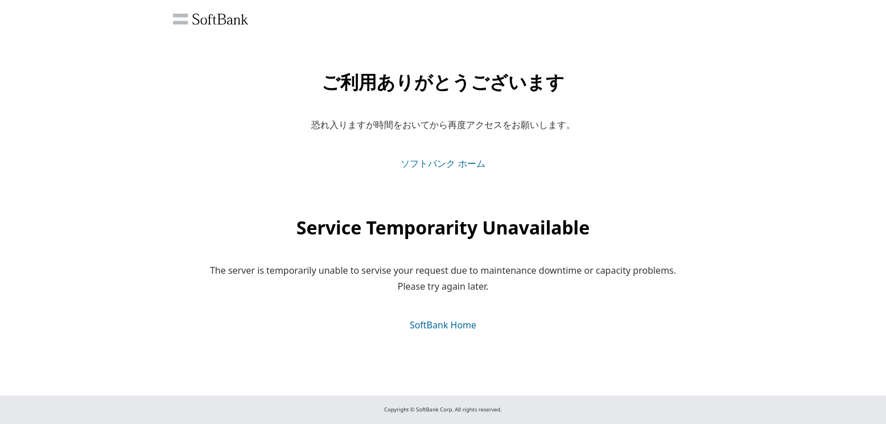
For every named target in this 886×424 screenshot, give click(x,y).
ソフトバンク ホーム (443, 163)
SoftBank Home (443, 325)
